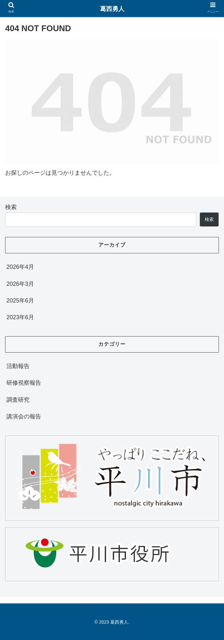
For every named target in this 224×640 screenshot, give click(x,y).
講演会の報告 (23, 416)
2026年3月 (20, 284)
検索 (11, 207)
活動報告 (18, 366)
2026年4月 (20, 267)
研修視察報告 (23, 383)
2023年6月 (20, 317)
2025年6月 (20, 300)
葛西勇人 (112, 8)
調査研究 (18, 400)
